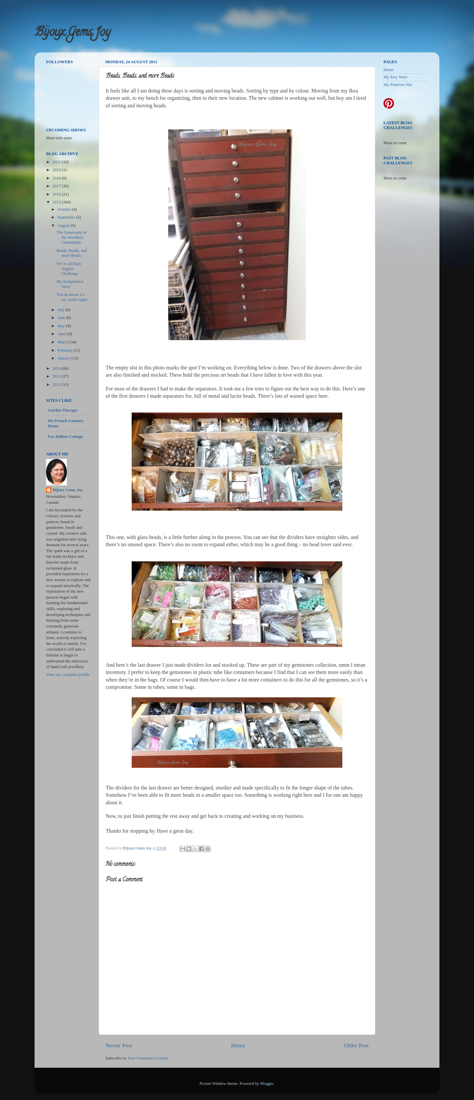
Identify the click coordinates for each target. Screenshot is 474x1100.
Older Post (356, 1045)
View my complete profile (68, 674)
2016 (57, 194)
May (62, 326)
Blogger (267, 1083)
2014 (57, 368)
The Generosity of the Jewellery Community (71, 237)
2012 (57, 384)
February (66, 350)
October (65, 209)
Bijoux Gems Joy (72, 33)
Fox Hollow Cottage (65, 436)
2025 (57, 162)
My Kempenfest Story (69, 284)
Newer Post (118, 1045)
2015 (57, 202)
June (62, 317)
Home (238, 1045)
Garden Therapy (62, 410)
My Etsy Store (395, 77)
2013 (57, 376)
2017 (57, 186)
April (62, 334)
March (63, 342)
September (67, 217)
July (62, 310)
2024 (57, 170)
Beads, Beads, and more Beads (71, 253)
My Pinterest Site (397, 84)
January (64, 358)
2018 (57, 178)
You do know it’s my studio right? (72, 297)
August (64, 225)
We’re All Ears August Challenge (68, 268)
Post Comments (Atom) (148, 1058)
